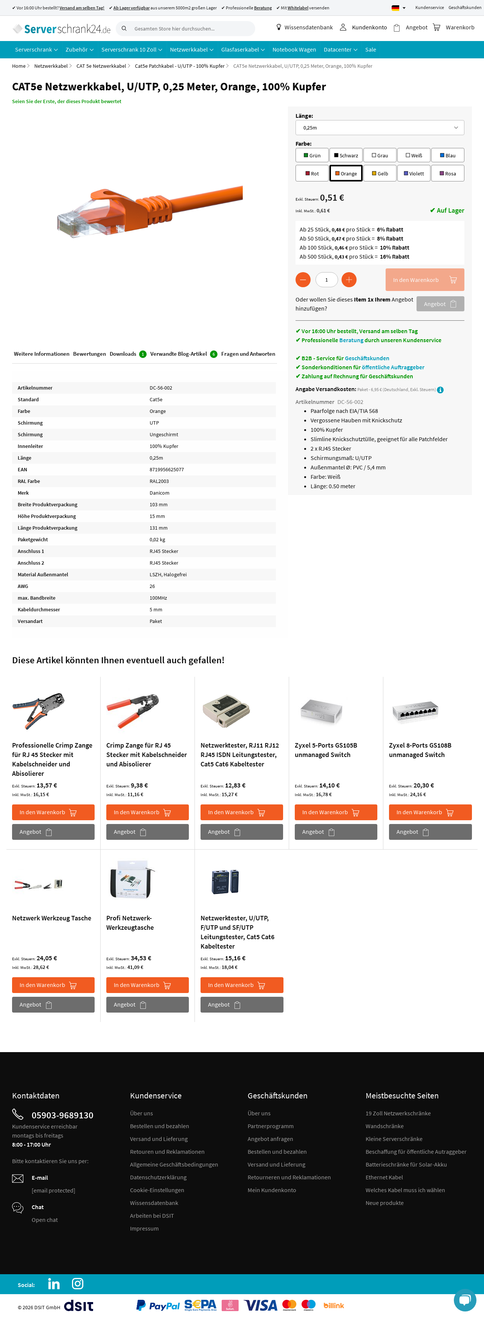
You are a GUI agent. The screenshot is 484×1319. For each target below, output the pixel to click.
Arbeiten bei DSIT (152, 1215)
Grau (380, 154)
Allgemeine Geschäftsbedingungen (174, 1164)
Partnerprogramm (271, 1125)
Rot (312, 172)
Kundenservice (429, 7)
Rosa (448, 172)
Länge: (304, 115)
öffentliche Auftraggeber (393, 366)
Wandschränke (385, 1125)
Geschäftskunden (465, 7)
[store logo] (61, 28)
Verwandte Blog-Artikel (183, 354)
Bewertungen (89, 353)
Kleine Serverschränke (394, 1138)
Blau (448, 154)
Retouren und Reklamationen (167, 1151)
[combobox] (185, 28)
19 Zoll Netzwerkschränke (398, 1112)
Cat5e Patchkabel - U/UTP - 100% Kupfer (180, 65)
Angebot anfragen (270, 1138)
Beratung (351, 339)
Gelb (380, 172)
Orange (346, 172)
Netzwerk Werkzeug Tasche (51, 917)
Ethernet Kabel (384, 1176)
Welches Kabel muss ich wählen (405, 1189)
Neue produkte (385, 1202)
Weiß (414, 154)
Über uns (141, 1112)
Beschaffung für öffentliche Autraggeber (416, 1151)
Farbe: (304, 143)
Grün (311, 154)
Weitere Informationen (41, 353)
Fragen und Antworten (248, 353)
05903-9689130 (62, 1115)
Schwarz (346, 154)
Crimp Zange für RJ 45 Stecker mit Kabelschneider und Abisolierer (146, 754)
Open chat (45, 1219)
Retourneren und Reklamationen (289, 1176)
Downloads (128, 354)
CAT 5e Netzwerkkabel (101, 65)
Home (19, 65)
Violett (414, 172)
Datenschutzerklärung (158, 1176)
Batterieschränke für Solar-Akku (406, 1164)
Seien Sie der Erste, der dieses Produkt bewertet (66, 100)
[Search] (123, 28)
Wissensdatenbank (305, 27)
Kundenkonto (370, 27)
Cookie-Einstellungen (157, 1189)
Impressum (144, 1228)
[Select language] (399, 8)
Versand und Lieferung (159, 1138)
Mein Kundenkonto (272, 1189)
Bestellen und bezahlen (159, 1125)
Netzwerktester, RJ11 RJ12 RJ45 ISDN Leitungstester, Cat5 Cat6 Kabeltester (240, 754)
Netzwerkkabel (51, 65)
